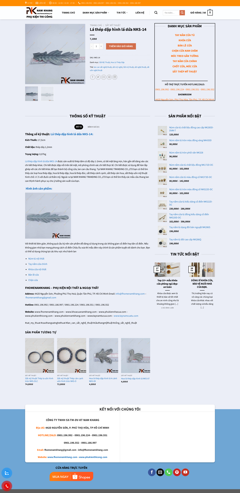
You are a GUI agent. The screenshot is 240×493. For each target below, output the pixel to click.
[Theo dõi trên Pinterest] (177, 472)
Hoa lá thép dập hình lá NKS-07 (135, 378)
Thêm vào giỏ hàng (121, 46)
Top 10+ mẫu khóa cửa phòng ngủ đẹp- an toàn (167, 284)
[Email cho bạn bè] (103, 77)
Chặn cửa (33, 280)
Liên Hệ (139, 12)
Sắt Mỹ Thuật (113, 25)
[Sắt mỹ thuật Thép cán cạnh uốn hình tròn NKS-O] (71, 355)
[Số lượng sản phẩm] (96, 46)
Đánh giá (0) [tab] (93, 127)
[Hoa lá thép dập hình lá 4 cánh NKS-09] (103, 355)
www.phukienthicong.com (93, 457)
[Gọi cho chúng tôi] (168, 472)
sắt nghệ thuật (140, 67)
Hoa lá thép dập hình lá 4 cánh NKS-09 (103, 380)
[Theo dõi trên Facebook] (152, 472)
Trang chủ (68, 12)
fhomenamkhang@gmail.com (41, 297)
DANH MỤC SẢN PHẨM (96, 12)
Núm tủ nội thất (36, 258)
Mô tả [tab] (79, 127)
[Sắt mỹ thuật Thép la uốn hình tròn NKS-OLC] (39, 355)
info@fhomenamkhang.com (130, 293)
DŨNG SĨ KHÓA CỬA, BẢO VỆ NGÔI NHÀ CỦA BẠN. (202, 284)
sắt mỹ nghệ (117, 67)
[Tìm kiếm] (155, 12)
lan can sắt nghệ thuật (103, 67)
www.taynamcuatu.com (126, 316)
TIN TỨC (122, 12)
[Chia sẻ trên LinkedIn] (114, 77)
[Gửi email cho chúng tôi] (160, 472)
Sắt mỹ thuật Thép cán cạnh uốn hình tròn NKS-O (70, 380)
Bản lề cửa (33, 274)
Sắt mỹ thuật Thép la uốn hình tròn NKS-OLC (39, 380)
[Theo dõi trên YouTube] (185, 472)
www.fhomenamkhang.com (62, 457)
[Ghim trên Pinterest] (109, 77)
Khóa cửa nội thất (37, 269)
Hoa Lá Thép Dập (117, 62)
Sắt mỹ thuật (128, 67)
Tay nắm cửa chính (37, 264)
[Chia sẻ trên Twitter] (98, 77)
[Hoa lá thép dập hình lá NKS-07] (135, 355)
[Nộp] (182, 12)
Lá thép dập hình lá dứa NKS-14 (41, 161)
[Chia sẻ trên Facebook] (92, 77)
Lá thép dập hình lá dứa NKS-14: (72, 134)
